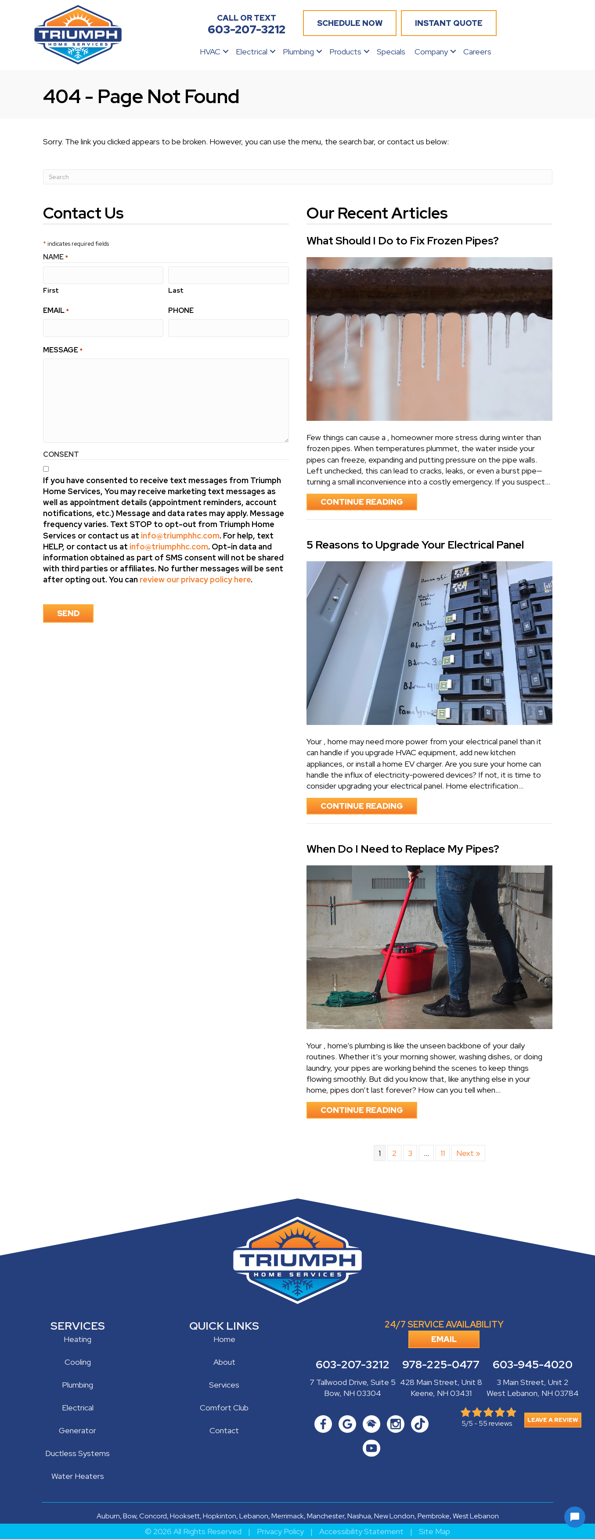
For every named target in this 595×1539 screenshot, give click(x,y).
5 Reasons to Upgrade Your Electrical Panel (415, 545)
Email (56, 310)
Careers (477, 52)
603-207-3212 (352, 1364)
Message (63, 349)
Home (224, 1339)
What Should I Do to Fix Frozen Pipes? (403, 240)
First (51, 290)
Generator (77, 1430)
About (224, 1362)
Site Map (434, 1531)
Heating (77, 1339)
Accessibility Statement (361, 1531)
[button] (225, 51)
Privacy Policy (280, 1531)
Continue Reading (369, 501)
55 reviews (495, 1423)
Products (345, 52)
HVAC (210, 52)
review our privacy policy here (195, 579)
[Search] (297, 176)
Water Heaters (77, 1476)
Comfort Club (224, 1408)
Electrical (251, 52)
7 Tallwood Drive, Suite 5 (353, 1382)
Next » (468, 1153)
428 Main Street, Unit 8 (441, 1382)
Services (224, 1385)
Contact (224, 1430)
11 (442, 1153)
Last (176, 290)
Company (431, 52)
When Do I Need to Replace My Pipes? (403, 849)
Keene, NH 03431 (441, 1393)
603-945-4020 (533, 1364)
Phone (181, 310)
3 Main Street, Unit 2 (532, 1382)
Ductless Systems (77, 1453)
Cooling (78, 1362)
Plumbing (298, 52)
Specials (391, 52)
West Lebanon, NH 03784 (533, 1393)
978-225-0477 (441, 1364)
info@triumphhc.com (180, 535)
